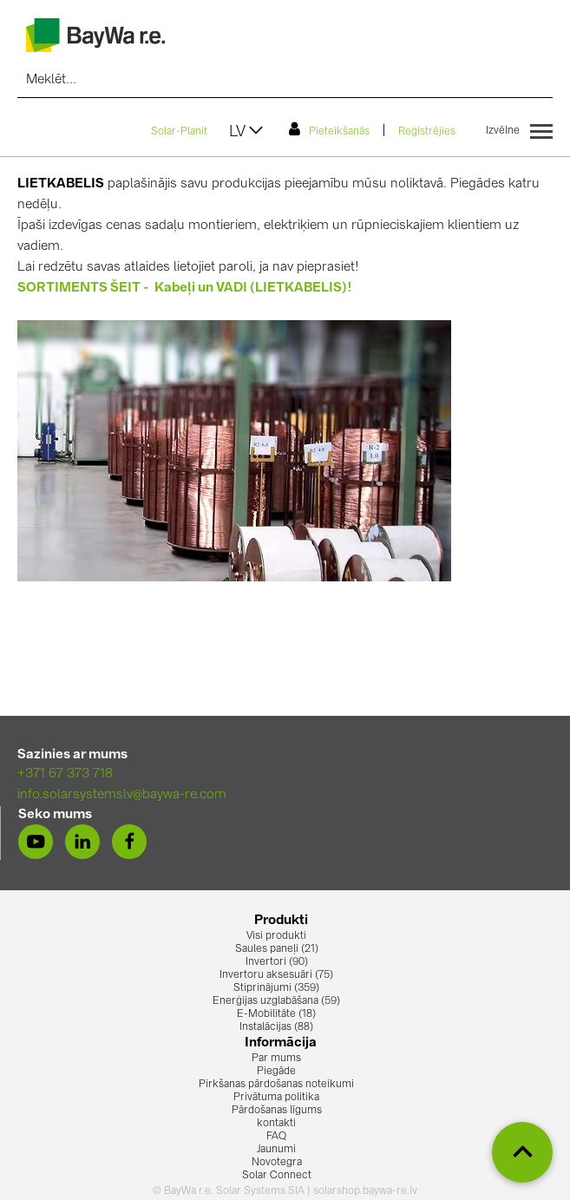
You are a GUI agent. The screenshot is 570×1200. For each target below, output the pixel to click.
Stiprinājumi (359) (276, 988)
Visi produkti (276, 936)
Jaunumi (276, 1149)
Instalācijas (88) (276, 1027)
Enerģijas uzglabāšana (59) (276, 1001)
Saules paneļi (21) (276, 949)
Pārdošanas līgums (277, 1110)
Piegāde (276, 1071)
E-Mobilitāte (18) (276, 1014)
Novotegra (277, 1162)
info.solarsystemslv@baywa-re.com (121, 795)
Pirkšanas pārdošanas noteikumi (276, 1084)
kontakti (276, 1123)
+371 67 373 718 (65, 774)
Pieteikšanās (329, 129)
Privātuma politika (276, 1097)
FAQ (276, 1136)
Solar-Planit (179, 132)
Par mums (276, 1058)
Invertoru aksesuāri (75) (276, 975)
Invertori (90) (277, 962)
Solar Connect (276, 1175)
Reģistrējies (426, 132)
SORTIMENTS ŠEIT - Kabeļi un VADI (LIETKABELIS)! (184, 288)
